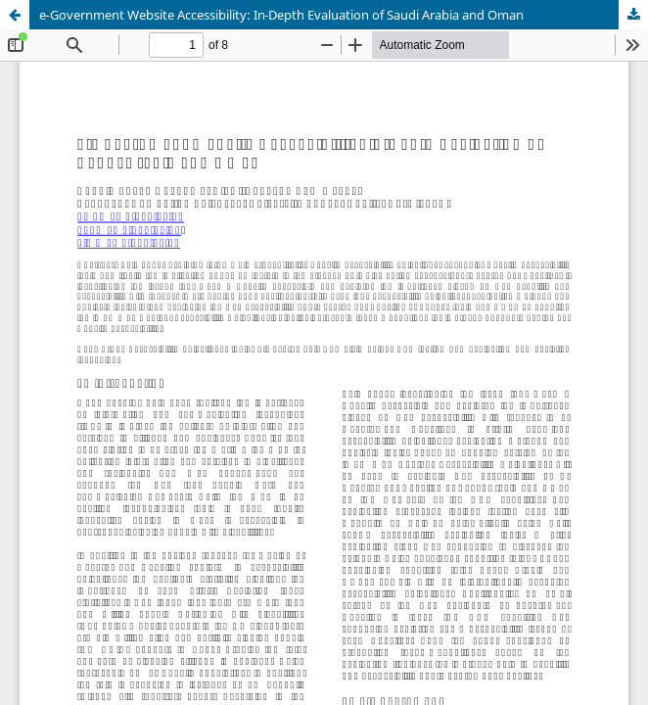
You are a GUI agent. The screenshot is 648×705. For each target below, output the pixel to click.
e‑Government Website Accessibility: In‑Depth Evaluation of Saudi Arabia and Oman (281, 15)
